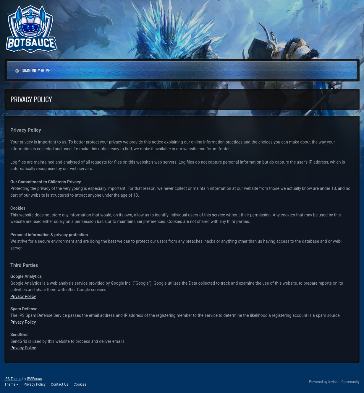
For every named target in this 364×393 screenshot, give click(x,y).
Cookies (80, 384)
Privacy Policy (23, 296)
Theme (11, 384)
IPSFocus (34, 379)
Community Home (35, 70)
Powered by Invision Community (334, 382)
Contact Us (59, 384)
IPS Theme (13, 379)
